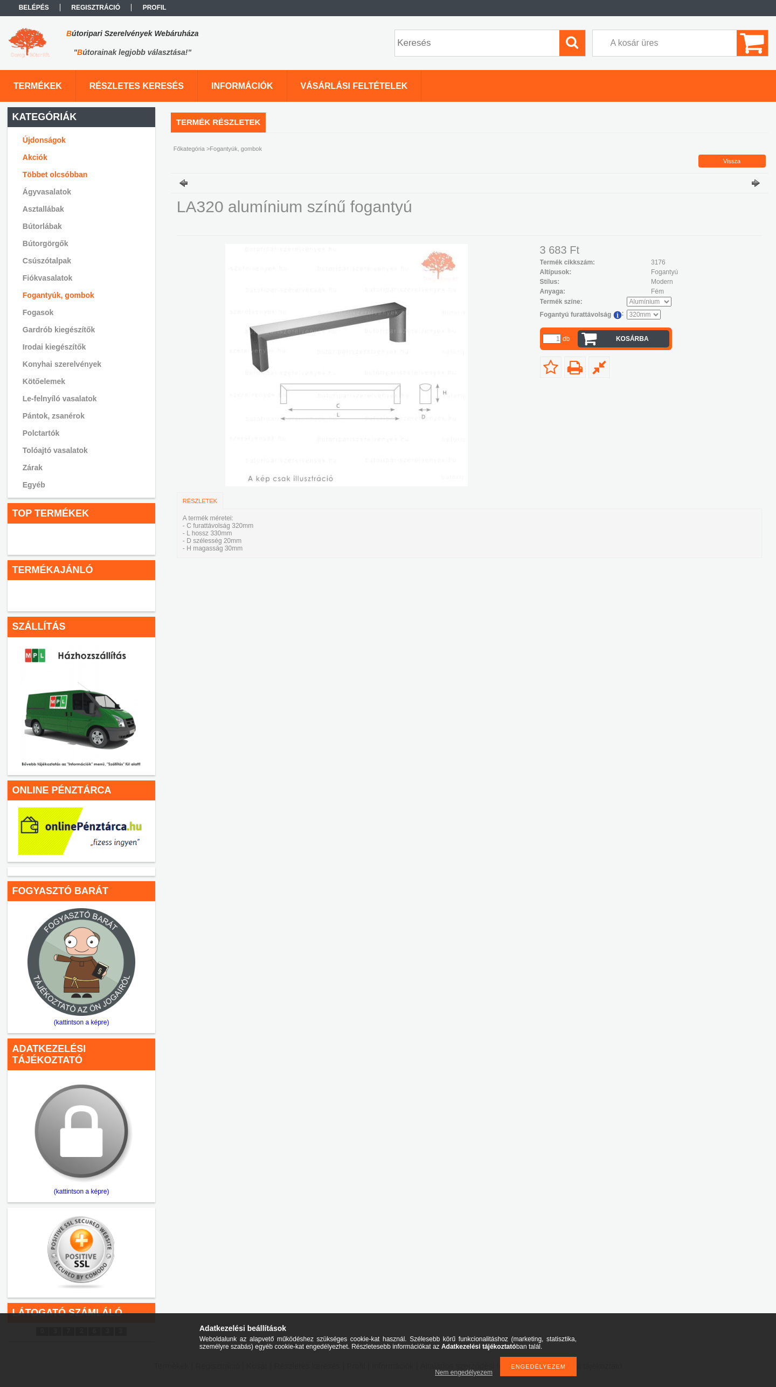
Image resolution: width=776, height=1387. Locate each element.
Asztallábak (43, 209)
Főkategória (189, 148)
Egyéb (34, 484)
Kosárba (632, 339)
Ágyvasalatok (47, 191)
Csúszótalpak (47, 260)
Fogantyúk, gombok (58, 295)
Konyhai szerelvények (62, 364)
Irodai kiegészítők (54, 347)
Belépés (34, 7)
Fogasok (38, 312)
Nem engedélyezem (464, 1372)
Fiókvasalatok (48, 278)
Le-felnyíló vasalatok (60, 398)
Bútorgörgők (45, 243)
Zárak (33, 467)
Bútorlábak (42, 226)
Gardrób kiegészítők (59, 329)
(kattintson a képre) (81, 1022)
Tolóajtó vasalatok (55, 450)
